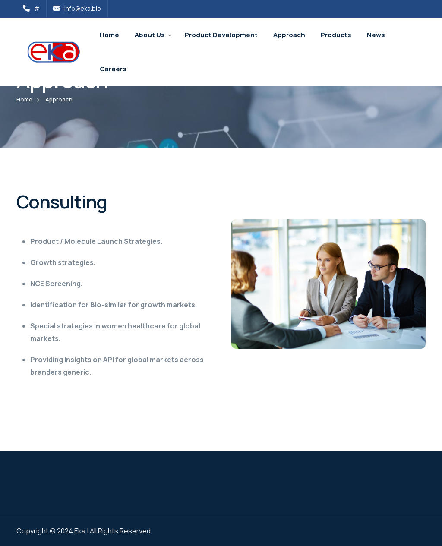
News (376, 34)
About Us (150, 34)
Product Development (221, 34)
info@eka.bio (77, 8)
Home (109, 34)
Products (336, 34)
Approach (289, 34)
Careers (113, 68)
